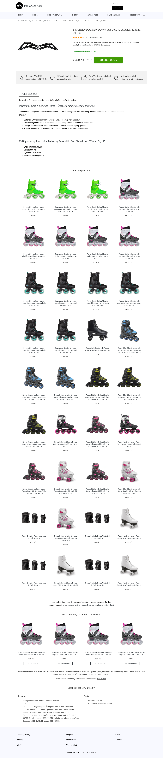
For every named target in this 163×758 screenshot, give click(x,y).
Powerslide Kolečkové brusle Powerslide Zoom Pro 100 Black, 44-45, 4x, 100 (65, 303)
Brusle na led (92, 15)
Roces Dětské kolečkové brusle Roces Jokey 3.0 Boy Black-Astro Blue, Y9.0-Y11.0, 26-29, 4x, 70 (129, 350)
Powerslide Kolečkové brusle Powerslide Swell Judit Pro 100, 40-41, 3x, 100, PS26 (65, 209)
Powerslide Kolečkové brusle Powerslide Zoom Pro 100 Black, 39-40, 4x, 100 (34, 350)
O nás (117, 735)
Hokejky (74, 15)
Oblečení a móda (137, 15)
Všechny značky (23, 735)
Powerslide (82, 45)
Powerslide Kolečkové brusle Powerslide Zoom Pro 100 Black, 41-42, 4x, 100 (34, 303)
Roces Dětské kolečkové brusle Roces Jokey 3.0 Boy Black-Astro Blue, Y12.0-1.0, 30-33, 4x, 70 (34, 397)
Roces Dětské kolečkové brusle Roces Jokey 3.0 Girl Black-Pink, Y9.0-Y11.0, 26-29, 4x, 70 (97, 444)
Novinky (20, 740)
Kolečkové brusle (80, 605)
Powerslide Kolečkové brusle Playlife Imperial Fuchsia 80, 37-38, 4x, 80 (129, 209)
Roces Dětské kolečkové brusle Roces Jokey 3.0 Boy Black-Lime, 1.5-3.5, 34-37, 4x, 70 (34, 444)
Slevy (19, 745)
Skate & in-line (49, 21)
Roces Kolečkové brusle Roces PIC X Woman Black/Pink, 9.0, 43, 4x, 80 (129, 444)
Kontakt (118, 740)
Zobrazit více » (106, 45)
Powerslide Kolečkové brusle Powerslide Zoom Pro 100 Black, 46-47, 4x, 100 (97, 303)
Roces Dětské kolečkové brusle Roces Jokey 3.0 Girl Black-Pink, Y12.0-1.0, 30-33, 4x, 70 (34, 491)
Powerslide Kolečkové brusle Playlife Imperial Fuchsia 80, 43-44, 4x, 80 (97, 256)
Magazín (69, 735)
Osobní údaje (71, 745)
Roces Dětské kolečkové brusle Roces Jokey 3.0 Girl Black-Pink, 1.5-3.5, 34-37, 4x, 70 (97, 491)
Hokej (33, 15)
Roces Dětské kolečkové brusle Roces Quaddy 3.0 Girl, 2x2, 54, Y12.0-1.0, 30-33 (129, 491)
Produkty (25, 21)
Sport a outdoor (34, 21)
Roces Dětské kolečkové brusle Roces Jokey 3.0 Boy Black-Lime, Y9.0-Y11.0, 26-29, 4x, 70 (97, 397)
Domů (20, 15)
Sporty (42, 21)
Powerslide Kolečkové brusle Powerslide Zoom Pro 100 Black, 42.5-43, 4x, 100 (65, 350)
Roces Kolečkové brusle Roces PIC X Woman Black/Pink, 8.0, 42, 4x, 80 (65, 444)
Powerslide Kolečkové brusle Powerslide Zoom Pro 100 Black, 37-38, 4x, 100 (129, 303)
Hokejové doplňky (54, 15)
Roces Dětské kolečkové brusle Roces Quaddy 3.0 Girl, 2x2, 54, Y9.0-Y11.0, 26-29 (65, 491)
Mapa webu (71, 740)
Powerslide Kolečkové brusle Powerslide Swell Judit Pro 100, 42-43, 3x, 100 (97, 209)
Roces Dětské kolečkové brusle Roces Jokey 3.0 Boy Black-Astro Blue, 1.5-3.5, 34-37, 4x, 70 (66, 397)
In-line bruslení (113, 15)
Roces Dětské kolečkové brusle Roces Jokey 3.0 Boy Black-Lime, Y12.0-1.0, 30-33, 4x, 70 (129, 397)
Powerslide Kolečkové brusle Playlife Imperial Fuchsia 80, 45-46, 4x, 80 (129, 256)
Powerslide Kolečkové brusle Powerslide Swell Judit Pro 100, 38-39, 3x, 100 (33, 209)
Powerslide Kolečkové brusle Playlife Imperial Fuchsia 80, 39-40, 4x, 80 (34, 256)
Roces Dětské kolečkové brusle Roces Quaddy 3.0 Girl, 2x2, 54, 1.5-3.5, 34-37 (65, 538)
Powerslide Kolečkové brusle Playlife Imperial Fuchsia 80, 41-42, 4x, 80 (65, 256)
